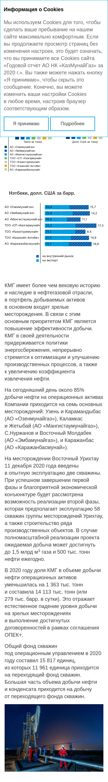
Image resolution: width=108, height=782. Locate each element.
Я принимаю (26, 123)
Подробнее (73, 123)
